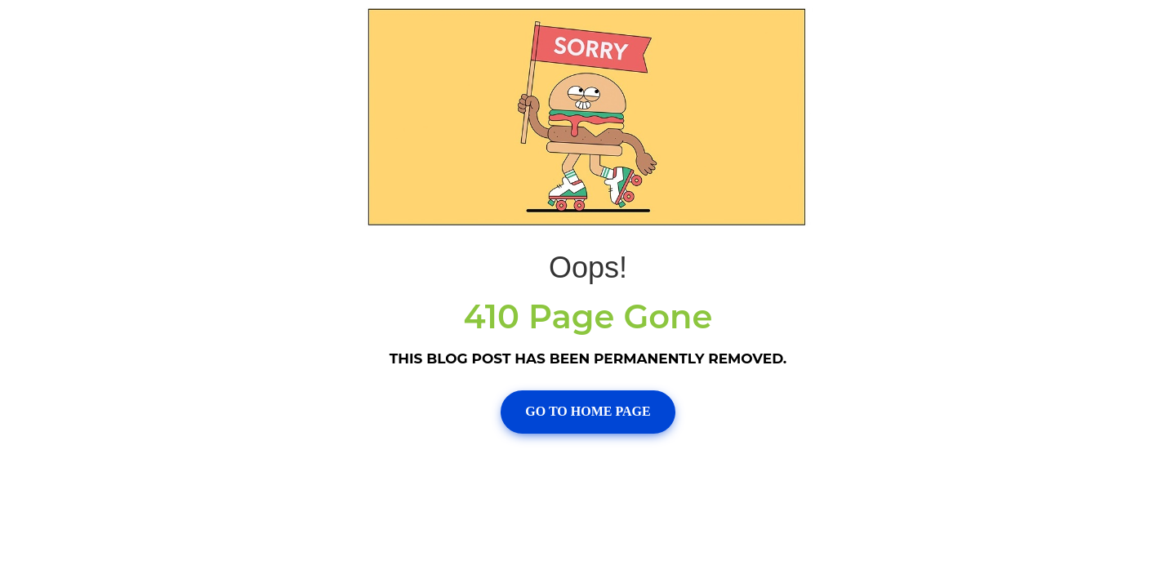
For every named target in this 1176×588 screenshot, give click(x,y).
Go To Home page (587, 411)
